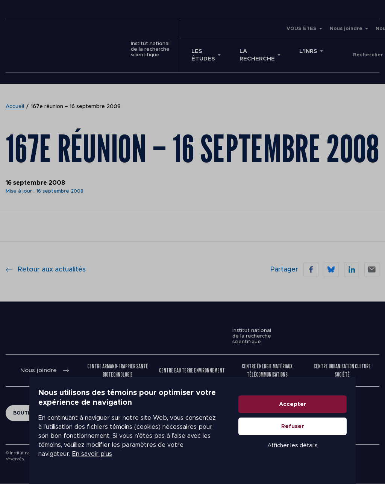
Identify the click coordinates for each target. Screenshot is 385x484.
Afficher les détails (322, 454)
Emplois (345, 28)
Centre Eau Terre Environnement (192, 370)
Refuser (322, 435)
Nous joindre (272, 28)
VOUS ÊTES (227, 28)
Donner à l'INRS (353, 55)
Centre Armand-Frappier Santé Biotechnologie (118, 370)
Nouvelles (314, 28)
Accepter (322, 413)
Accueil (15, 106)
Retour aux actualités (46, 269)
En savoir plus (63, 458)
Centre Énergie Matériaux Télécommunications (267, 370)
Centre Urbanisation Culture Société (342, 370)
